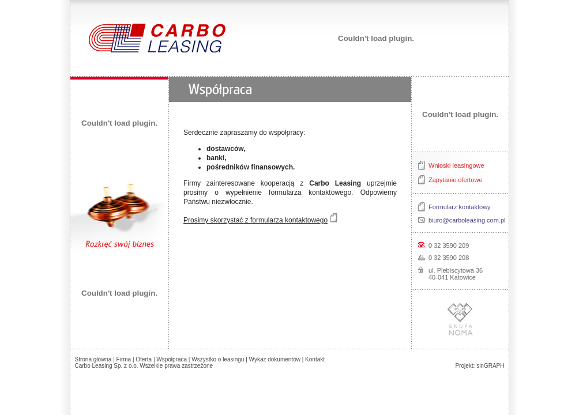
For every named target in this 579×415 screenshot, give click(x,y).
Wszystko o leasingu (217, 359)
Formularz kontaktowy (459, 206)
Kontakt (315, 359)
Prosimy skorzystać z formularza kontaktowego (255, 220)
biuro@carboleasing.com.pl (466, 220)
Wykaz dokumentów (274, 359)
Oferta (144, 359)
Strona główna (93, 359)
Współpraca (171, 359)
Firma (123, 359)
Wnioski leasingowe (456, 165)
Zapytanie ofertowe (455, 179)
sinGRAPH (490, 366)
